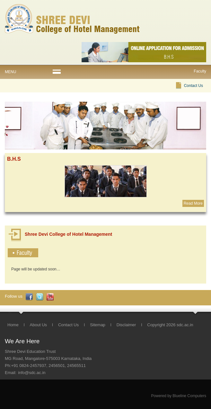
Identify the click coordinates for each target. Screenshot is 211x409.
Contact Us (193, 85)
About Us (38, 324)
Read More (193, 203)
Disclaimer (126, 324)
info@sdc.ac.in (31, 372)
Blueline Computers (189, 396)
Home (13, 324)
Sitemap (97, 324)
